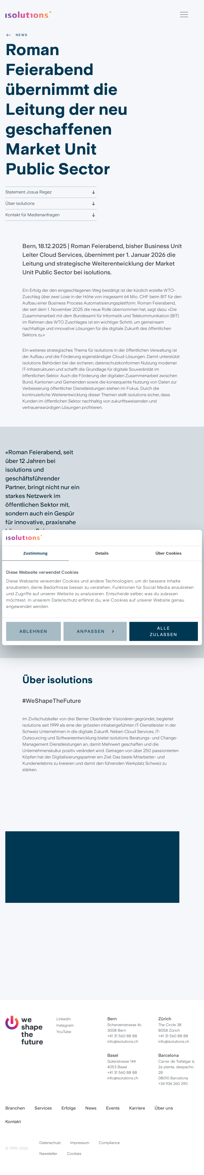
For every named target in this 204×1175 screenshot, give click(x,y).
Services (43, 1108)
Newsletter (48, 1153)
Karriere (137, 1108)
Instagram (65, 1025)
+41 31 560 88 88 (122, 1036)
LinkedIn (63, 1019)
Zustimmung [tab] (35, 553)
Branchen (15, 1108)
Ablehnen (33, 631)
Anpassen (95, 631)
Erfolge (68, 1108)
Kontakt (13, 1121)
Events (113, 1108)
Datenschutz (50, 1143)
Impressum (79, 1143)
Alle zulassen (163, 631)
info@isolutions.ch (122, 1041)
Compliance (109, 1143)
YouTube (63, 1032)
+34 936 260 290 (173, 1083)
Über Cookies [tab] (169, 553)
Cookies (74, 1153)
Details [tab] (102, 553)
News (16, 35)
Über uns (164, 1108)
